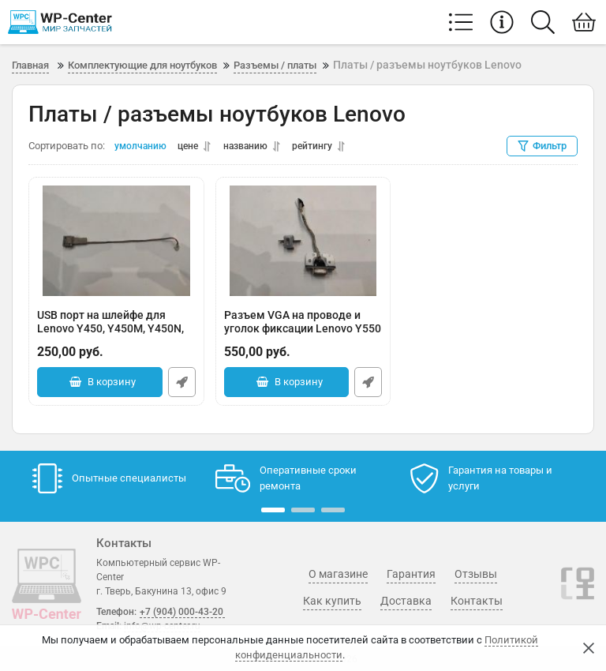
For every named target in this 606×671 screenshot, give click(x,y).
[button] (273, 510)
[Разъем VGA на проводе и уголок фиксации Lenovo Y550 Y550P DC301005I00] (303, 241)
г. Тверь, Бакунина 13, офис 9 (161, 591)
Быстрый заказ (182, 383)
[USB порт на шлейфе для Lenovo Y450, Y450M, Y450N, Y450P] (116, 241)
